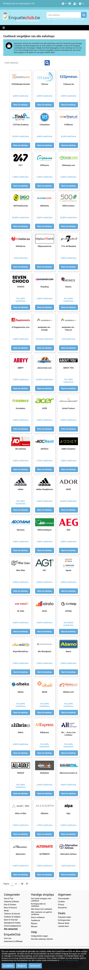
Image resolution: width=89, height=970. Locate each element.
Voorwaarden (63, 898)
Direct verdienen (38, 917)
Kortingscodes (64, 920)
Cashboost (35, 920)
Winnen (34, 926)
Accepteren (8, 966)
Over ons (7, 938)
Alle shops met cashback (41, 909)
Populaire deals (64, 917)
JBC (82, 19)
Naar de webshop (20, 105)
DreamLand (63, 19)
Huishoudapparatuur (12, 926)
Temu (77, 19)
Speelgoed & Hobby (12, 923)
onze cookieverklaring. (69, 960)
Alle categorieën (11, 929)
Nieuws (34, 923)
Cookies (61, 901)
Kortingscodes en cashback (38, 905)
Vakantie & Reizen (11, 901)
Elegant (55, 19)
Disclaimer (62, 908)
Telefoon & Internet (12, 914)
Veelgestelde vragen (39, 936)
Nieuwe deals (63, 923)
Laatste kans (63, 926)
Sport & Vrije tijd (10, 920)
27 (27, 884)
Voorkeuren (35, 966)
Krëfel (71, 19)
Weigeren (21, 966)
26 (22, 884)
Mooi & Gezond (10, 908)
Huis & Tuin (8, 898)
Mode (6, 911)
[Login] (70, 4)
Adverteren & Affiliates (13, 941)
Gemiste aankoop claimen (42, 939)
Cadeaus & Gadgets (12, 917)
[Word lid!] (75, 3)
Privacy (61, 905)
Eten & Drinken (10, 905)
